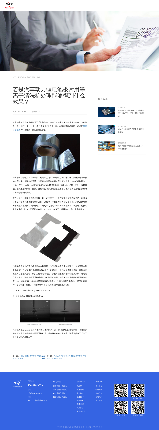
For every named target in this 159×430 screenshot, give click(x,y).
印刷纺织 (80, 404)
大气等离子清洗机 (60, 390)
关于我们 (99, 382)
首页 (14, 77)
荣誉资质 (99, 390)
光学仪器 (80, 408)
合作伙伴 (99, 393)
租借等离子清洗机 (60, 397)
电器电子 (80, 386)
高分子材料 (81, 400)
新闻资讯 (21, 77)
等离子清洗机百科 (33, 77)
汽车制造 (80, 390)
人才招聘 (99, 400)
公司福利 (99, 397)
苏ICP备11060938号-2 (94, 427)
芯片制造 (80, 393)
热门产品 (57, 382)
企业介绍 (99, 386)
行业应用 (81, 382)
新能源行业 (81, 411)
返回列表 (43, 357)
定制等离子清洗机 (60, 393)
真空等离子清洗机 (60, 386)
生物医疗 (80, 397)
